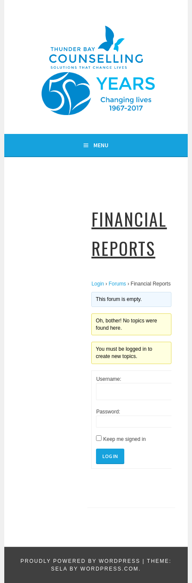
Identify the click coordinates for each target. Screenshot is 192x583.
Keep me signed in (124, 439)
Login (97, 284)
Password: (108, 412)
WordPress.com (110, 569)
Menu (100, 145)
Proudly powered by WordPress (80, 561)
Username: (108, 379)
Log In (110, 456)
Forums (117, 284)
